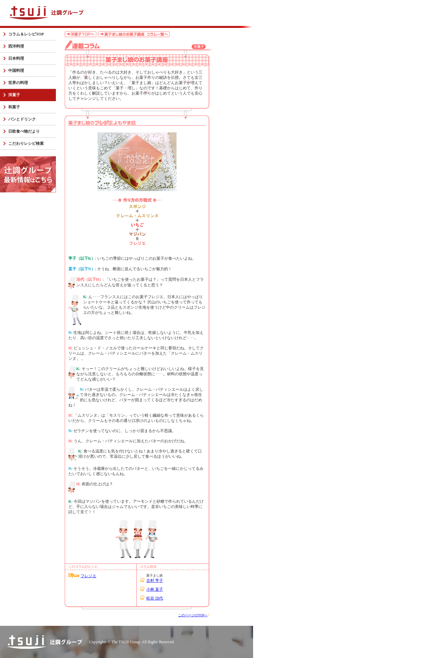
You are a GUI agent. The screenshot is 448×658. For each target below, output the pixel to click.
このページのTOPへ (192, 615)
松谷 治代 (154, 598)
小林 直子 (154, 589)
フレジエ (88, 576)
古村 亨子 (154, 580)
